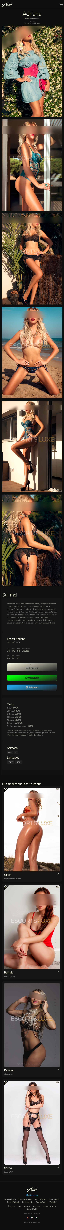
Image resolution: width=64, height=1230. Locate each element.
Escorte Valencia (13, 1202)
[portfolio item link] (32, 834)
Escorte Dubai (41, 1202)
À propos (11, 1206)
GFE (16, 752)
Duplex (10, 752)
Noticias (27, 1206)
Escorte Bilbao (40, 1199)
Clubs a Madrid (32, 1209)
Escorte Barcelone (25, 1199)
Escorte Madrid (54, 1199)
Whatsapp (32, 677)
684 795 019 (32, 668)
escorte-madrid (31, 18)
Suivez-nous (32, 1195)
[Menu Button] (61, 5)
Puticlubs (36, 1206)
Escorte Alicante (10, 1199)
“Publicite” (53, 1202)
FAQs (19, 1206)
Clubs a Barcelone (49, 1206)
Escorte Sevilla (27, 1202)
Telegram (32, 687)
